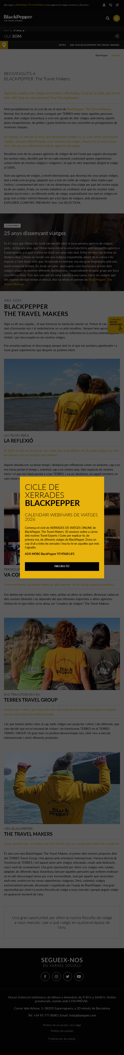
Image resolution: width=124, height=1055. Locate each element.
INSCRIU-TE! (62, 566)
